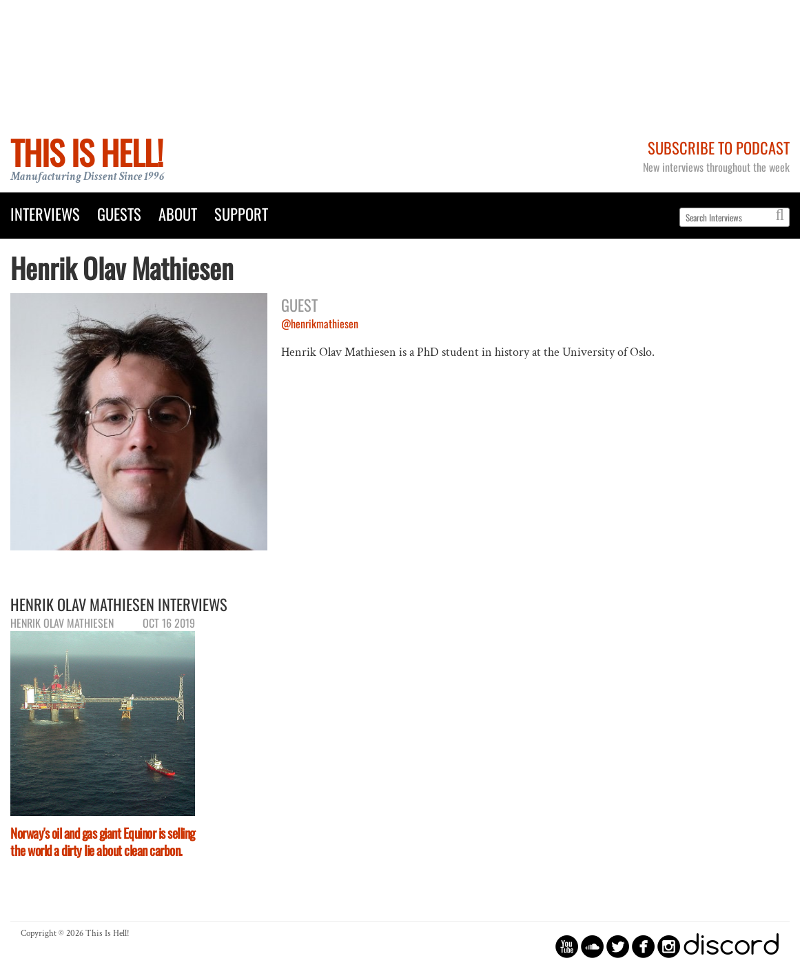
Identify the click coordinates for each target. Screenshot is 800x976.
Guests (119, 213)
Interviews (45, 213)
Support (241, 213)
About (177, 213)
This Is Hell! (86, 152)
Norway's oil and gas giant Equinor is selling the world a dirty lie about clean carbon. (102, 841)
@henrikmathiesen (319, 323)
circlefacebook (643, 946)
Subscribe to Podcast (719, 147)
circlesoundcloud (592, 946)
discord (731, 946)
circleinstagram (668, 946)
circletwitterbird (617, 946)
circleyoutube (566, 946)
